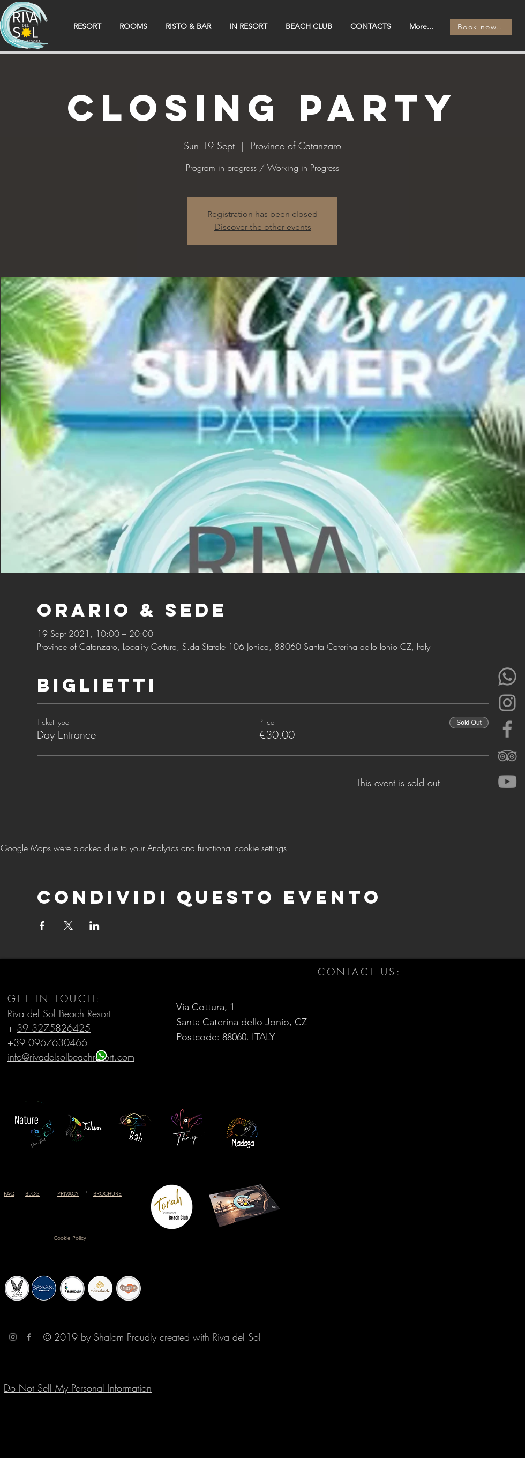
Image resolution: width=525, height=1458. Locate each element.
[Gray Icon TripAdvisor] (507, 755)
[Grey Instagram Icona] (13, 1337)
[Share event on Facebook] (42, 925)
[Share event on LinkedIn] (94, 925)
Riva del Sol (237, 1337)
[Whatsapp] (507, 676)
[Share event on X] (68, 925)
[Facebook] (507, 729)
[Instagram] (507, 703)
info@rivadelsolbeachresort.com (71, 1056)
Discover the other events (262, 227)
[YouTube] (507, 781)
